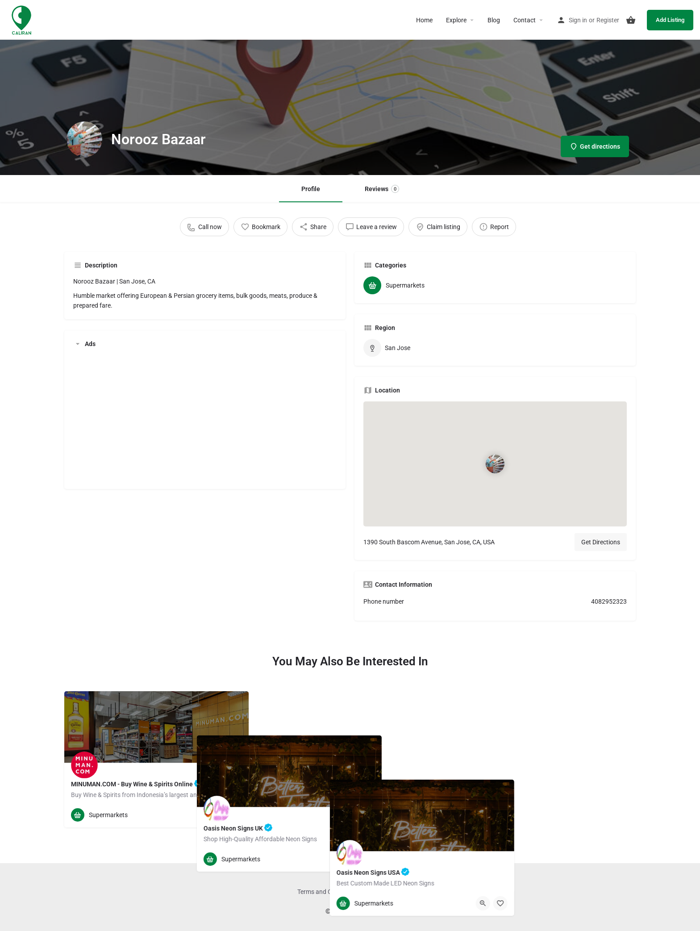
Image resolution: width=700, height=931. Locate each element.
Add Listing (670, 20)
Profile (310, 188)
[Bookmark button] (235, 815)
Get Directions (600, 542)
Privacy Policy (380, 891)
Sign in (578, 20)
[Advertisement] (205, 417)
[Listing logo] (84, 139)
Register (607, 20)
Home (424, 20)
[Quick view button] (217, 815)
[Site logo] (22, 19)
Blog (494, 20)
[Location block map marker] (495, 464)
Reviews (382, 189)
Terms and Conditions (327, 891)
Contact (524, 20)
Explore (456, 20)
